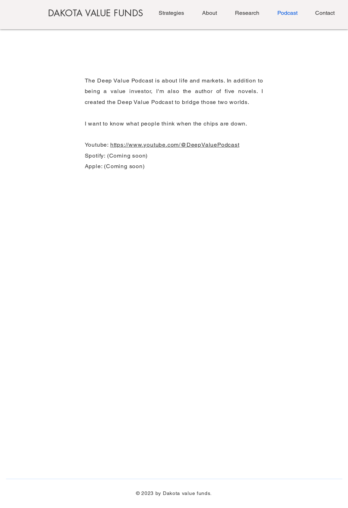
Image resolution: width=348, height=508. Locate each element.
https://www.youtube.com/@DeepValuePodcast (175, 144)
